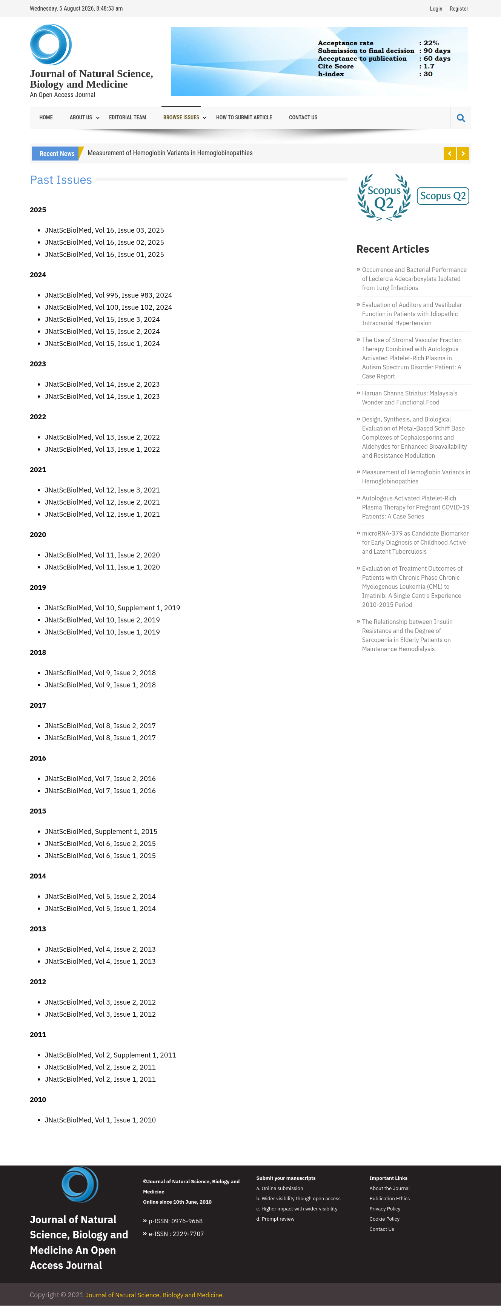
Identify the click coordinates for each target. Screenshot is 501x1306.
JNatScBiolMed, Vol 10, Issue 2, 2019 (102, 620)
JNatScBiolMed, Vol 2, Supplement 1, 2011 (110, 1055)
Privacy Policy (385, 1209)
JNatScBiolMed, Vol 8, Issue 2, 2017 (100, 726)
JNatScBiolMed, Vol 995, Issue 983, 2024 (108, 295)
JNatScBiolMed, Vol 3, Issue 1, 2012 (100, 1014)
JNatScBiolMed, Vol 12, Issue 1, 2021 (102, 514)
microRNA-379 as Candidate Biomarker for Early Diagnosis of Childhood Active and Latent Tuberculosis (415, 543)
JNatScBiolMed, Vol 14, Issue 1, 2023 (102, 396)
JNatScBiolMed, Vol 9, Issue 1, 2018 (100, 685)
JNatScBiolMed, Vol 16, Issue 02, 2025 (104, 242)
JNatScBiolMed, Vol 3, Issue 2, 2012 (100, 1002)
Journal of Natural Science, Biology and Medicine (91, 79)
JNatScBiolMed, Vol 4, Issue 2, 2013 (100, 949)
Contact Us (277, 118)
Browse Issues (165, 118)
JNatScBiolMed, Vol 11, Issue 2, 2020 (102, 555)
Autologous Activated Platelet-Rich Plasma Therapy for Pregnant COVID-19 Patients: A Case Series (416, 507)
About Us (74, 118)
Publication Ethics (390, 1198)
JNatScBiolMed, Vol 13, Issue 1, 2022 (102, 449)
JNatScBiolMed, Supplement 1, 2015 (101, 831)
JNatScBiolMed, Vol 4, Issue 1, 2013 (100, 961)
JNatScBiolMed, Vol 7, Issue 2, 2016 (100, 779)
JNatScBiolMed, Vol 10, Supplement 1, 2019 (112, 608)
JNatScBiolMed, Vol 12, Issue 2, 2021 (102, 502)
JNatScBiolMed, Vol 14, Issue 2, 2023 (102, 384)
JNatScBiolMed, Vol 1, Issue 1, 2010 (100, 1120)
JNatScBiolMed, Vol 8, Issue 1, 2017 (100, 738)
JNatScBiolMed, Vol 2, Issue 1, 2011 (100, 1079)
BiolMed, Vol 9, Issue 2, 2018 (111, 673)
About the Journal (390, 1188)
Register (459, 8)
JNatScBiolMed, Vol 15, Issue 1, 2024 (102, 344)
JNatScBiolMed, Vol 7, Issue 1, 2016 (100, 791)
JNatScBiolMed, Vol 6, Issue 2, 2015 (100, 844)
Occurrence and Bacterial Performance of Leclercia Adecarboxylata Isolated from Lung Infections (414, 279)
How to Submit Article (222, 118)
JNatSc (55, 673)
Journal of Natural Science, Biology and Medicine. (160, 1295)
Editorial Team (116, 118)
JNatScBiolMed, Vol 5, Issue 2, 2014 (100, 896)
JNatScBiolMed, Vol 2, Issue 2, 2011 (100, 1067)
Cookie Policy (385, 1219)
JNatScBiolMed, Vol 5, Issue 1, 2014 (100, 909)
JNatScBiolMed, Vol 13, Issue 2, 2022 (102, 437)
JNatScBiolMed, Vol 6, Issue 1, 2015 (100, 856)
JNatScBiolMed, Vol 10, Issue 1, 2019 (102, 632)
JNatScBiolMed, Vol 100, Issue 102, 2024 (108, 307)
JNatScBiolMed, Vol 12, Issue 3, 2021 (102, 490)
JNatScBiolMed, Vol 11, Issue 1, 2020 (102, 567)
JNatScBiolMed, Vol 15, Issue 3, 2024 (102, 319)
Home (44, 118)
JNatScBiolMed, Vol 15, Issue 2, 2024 (102, 331)
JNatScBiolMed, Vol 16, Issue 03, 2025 (104, 230)
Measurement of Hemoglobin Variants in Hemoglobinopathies (170, 153)
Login (436, 8)
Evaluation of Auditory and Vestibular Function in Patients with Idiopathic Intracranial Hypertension (412, 314)
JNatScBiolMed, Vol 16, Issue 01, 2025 (104, 254)
